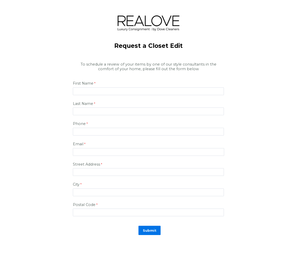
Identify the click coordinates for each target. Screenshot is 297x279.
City (76, 184)
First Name (83, 83)
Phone (79, 123)
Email (78, 144)
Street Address (86, 164)
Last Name (83, 103)
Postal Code (84, 204)
